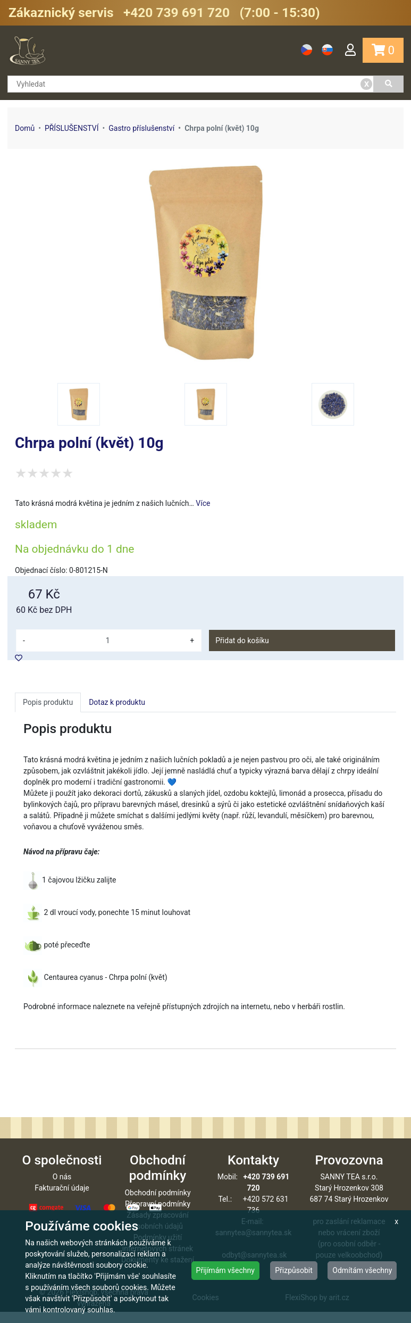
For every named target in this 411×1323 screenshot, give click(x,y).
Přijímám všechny (225, 1270)
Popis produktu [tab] (48, 702)
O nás (62, 1188)
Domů (25, 128)
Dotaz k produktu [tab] (117, 702)
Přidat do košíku (242, 640)
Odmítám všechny (362, 1270)
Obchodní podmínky (157, 1204)
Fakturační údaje (62, 1199)
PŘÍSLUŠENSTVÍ (72, 128)
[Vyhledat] (389, 84)
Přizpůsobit (294, 1270)
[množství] (107, 640)
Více (203, 503)
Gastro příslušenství (141, 128)
